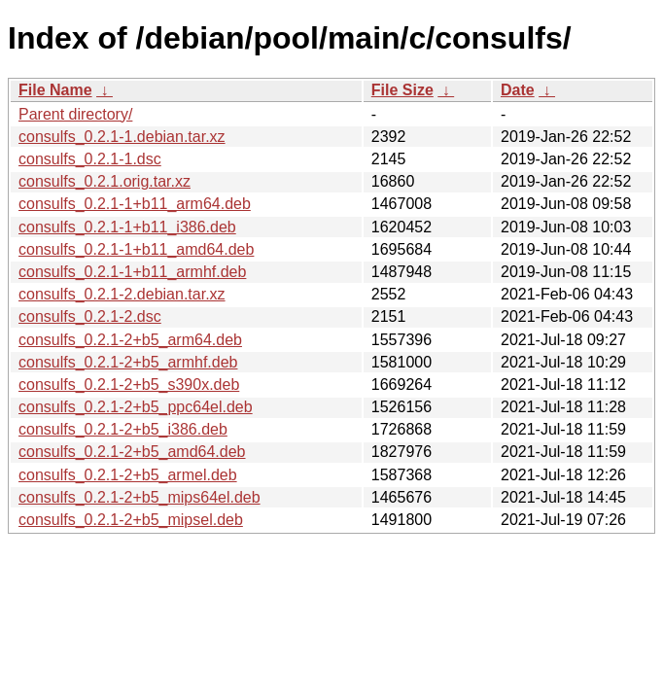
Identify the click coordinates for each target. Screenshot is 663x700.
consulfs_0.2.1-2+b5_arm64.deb (130, 340)
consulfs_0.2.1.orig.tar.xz (104, 181)
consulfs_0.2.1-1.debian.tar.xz (122, 136)
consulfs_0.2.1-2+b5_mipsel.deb (130, 519)
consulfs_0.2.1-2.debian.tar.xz (122, 294)
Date (518, 90)
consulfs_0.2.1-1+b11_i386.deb (127, 227)
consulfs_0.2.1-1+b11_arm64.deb (134, 203)
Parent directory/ (75, 114)
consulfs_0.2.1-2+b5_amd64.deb (132, 451)
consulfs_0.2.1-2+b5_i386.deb (122, 429)
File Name (55, 90)
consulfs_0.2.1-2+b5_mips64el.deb (139, 497)
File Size (402, 90)
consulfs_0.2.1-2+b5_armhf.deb (127, 362)
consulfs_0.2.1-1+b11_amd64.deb (136, 249)
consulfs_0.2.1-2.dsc (89, 316)
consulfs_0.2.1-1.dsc (89, 159)
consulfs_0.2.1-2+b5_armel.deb (127, 475)
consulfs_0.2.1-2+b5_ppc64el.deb (135, 407)
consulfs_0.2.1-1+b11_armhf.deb (132, 271)
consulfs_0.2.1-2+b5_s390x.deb (128, 384)
